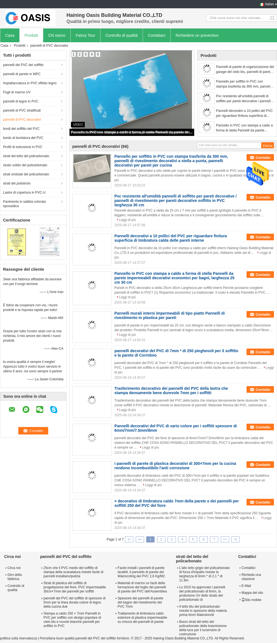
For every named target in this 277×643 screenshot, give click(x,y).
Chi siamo (56, 35)
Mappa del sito (252, 593)
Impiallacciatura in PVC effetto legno (30, 83)
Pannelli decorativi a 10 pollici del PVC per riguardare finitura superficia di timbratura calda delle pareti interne (244, 113)
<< (140, 539)
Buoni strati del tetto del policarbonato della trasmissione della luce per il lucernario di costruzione (203, 628)
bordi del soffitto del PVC (21, 129)
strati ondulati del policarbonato (26, 174)
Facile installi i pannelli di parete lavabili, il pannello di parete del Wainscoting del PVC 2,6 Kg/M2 (141, 572)
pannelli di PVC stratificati (22, 110)
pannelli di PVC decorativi (22, 120)
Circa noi (13, 568)
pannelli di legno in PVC (20, 101)
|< (129, 539)
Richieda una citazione (251, 577)
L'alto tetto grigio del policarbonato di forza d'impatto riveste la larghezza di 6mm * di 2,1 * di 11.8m (204, 574)
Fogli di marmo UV (16, 92)
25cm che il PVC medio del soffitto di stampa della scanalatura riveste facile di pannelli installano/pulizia (73, 572)
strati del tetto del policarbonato (26, 156)
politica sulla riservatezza (18, 638)
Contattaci (156, 35)
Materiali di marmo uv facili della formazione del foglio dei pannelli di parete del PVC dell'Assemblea (142, 587)
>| (235, 539)
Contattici (248, 568)
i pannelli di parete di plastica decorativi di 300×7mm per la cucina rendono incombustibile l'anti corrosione (175, 465)
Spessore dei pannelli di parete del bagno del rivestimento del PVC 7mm (140, 602)
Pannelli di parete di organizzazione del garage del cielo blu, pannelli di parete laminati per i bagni (245, 69)
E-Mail (246, 586)
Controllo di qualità (122, 35)
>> (225, 539)
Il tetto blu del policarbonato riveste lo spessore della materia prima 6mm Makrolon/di (203, 611)
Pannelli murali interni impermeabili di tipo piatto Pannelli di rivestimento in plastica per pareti (169, 315)
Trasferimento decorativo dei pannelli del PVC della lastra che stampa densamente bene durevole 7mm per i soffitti (171, 390)
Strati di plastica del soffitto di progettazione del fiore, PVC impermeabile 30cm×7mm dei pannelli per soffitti (74, 587)
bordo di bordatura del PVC (23, 138)
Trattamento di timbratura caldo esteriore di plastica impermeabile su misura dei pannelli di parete (142, 618)
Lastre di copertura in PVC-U (24, 192)
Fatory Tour (85, 35)
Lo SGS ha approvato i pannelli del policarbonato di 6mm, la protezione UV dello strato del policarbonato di (202, 593)
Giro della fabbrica (14, 577)
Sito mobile (251, 600)
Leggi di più (127, 220)
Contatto (263, 158)
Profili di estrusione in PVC (22, 147)
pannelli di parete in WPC (21, 74)
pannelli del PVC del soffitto (23, 65)
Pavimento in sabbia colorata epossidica (24, 204)
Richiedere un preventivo (197, 35)
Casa (9, 35)
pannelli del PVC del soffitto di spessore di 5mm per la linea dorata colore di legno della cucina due (74, 602)
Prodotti (31, 35)
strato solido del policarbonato (25, 165)
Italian (269, 4)
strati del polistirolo (16, 183)
